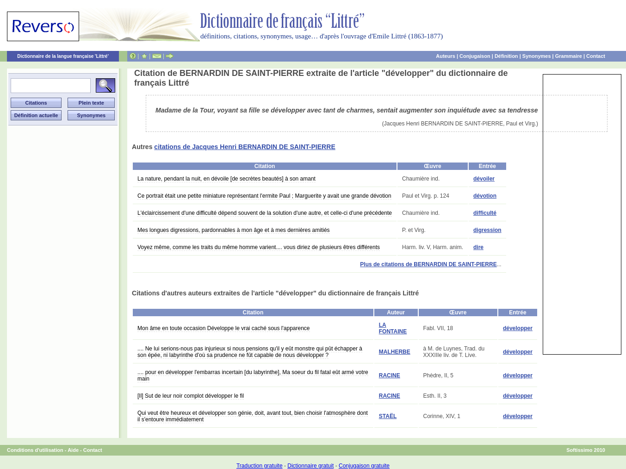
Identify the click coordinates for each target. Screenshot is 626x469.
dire (478, 247)
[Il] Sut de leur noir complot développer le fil (190, 396)
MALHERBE (394, 352)
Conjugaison (474, 56)
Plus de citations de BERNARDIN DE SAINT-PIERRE (428, 264)
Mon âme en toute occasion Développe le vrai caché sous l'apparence (223, 328)
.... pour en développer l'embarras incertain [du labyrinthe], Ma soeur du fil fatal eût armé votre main (252, 375)
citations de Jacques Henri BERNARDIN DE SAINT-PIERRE (244, 146)
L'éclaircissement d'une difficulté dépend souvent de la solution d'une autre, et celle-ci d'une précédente (264, 213)
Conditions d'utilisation (35, 450)
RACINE (389, 375)
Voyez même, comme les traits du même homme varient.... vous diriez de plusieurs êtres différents (258, 247)
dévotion (484, 196)
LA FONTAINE (393, 328)
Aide (73, 450)
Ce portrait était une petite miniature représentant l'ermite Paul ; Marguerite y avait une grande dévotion (264, 196)
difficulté (484, 213)
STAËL (388, 416)
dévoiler (484, 178)
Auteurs (445, 56)
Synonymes (536, 56)
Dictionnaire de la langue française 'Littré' (63, 56)
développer (518, 328)
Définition (506, 56)
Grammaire (568, 56)
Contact (595, 56)
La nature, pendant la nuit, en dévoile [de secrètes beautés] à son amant (226, 178)
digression (487, 230)
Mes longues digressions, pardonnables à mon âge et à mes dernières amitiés (233, 230)
